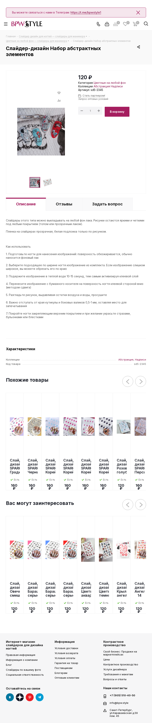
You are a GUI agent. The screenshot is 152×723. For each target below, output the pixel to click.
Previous (128, 381)
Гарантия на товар (66, 663)
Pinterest (30, 697)
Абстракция (102, 86)
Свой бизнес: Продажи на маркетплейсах (120, 653)
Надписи (117, 86)
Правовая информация (20, 654)
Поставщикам (63, 668)
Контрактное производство (114, 643)
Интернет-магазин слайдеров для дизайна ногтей (24, 645)
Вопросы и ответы (114, 679)
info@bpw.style (119, 702)
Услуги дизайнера (115, 669)
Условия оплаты (65, 658)
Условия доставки (66, 648)
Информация (65, 642)
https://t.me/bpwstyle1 (85, 12)
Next (140, 381)
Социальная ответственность (25, 674)
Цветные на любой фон (110, 82)
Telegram (40, 697)
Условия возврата (66, 653)
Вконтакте (10, 697)
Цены (106, 659)
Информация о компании (22, 659)
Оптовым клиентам (67, 677)
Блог (9, 664)
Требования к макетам (118, 674)
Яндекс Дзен (20, 697)
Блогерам (61, 672)
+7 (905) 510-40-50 (122, 695)
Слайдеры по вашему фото (23, 669)
